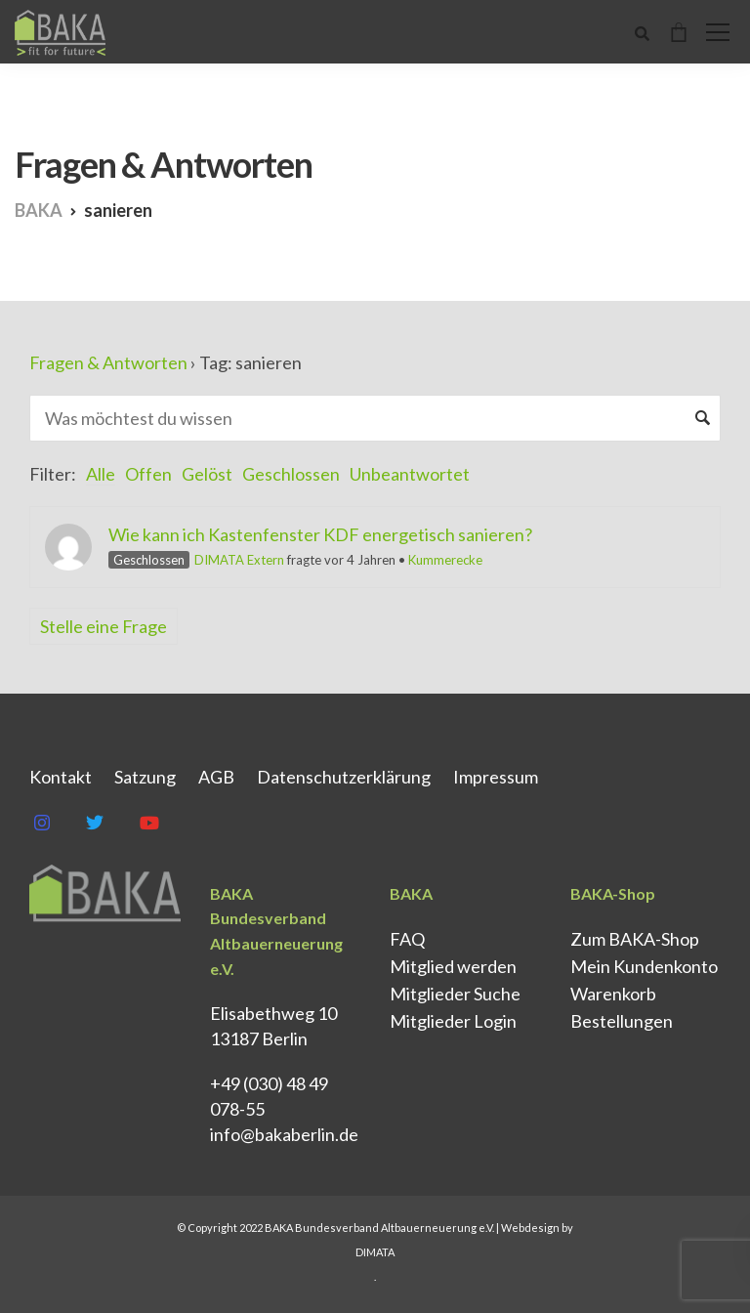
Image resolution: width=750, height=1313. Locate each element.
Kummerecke (445, 560)
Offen (148, 474)
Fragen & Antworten (108, 362)
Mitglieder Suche (455, 993)
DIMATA (375, 1252)
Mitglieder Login (453, 1021)
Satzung (145, 776)
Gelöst (207, 474)
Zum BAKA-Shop (634, 939)
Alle (100, 474)
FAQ (407, 939)
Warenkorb (613, 993)
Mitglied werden (453, 966)
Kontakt (60, 776)
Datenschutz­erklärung (344, 776)
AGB (216, 776)
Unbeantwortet (410, 474)
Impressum (495, 776)
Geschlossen (291, 474)
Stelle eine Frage (103, 626)
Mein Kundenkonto (644, 966)
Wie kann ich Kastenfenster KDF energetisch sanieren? (320, 534)
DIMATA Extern (239, 560)
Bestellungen (621, 1021)
